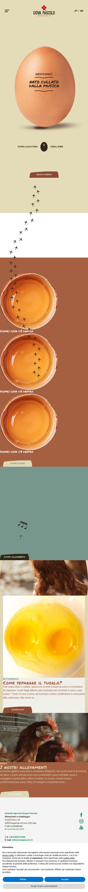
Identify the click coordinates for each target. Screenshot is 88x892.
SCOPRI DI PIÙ (18, 710)
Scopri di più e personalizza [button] (44, 886)
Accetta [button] (65, 879)
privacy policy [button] (8, 855)
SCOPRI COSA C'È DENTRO (16, 391)
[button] (85, 578)
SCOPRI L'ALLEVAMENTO (14, 557)
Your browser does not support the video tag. (44, 235)
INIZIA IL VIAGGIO (44, 175)
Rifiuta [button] (23, 879)
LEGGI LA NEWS (14, 794)
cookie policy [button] (69, 858)
